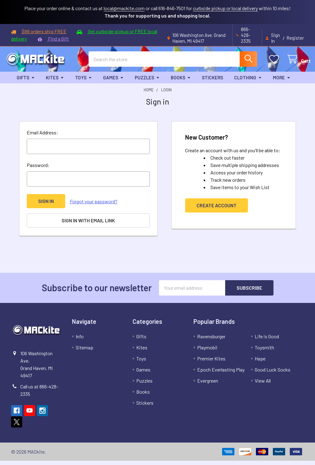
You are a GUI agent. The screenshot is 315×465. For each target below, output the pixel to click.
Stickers (212, 82)
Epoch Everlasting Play (221, 374)
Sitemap (84, 352)
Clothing (248, 82)
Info (80, 341)
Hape (260, 363)
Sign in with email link (88, 225)
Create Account (217, 210)
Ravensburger (211, 341)
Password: (38, 170)
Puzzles (147, 82)
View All (263, 385)
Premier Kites (211, 363)
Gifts (26, 82)
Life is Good (267, 341)
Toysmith (264, 352)
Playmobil (207, 352)
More (281, 82)
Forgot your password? (94, 206)
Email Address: (42, 138)
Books (181, 82)
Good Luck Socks (272, 374)
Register (295, 38)
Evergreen (207, 385)
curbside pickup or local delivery (225, 8)
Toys (83, 82)
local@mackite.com (124, 8)
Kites (55, 82)
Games (113, 82)
